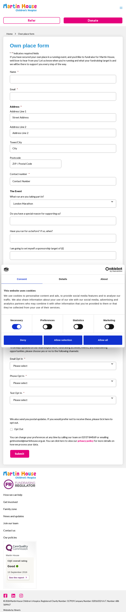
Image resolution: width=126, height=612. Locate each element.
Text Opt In (17, 391)
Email (14, 89)
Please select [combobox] (20, 363)
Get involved (10, 499)
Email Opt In (17, 356)
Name (14, 71)
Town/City (16, 141)
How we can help (12, 492)
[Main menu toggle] (120, 7)
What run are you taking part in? (27, 196)
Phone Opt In (18, 374)
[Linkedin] (13, 592)
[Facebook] (5, 592)
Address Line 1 (18, 111)
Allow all (103, 340)
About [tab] (104, 278)
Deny (23, 340)
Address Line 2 (18, 126)
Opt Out (18, 427)
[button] (31, 20)
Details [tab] (63, 278)
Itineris (17, 606)
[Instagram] (21, 592)
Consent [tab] (22, 278)
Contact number (20, 173)
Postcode (15, 157)
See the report (16, 574)
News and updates (13, 513)
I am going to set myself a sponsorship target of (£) (37, 247)
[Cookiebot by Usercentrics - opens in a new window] (108, 269)
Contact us (9, 527)
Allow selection (63, 340)
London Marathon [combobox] (23, 202)
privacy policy (86, 438)
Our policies (10, 534)
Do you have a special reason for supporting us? (35, 213)
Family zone (10, 506)
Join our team (10, 520)
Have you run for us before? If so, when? (31, 230)
